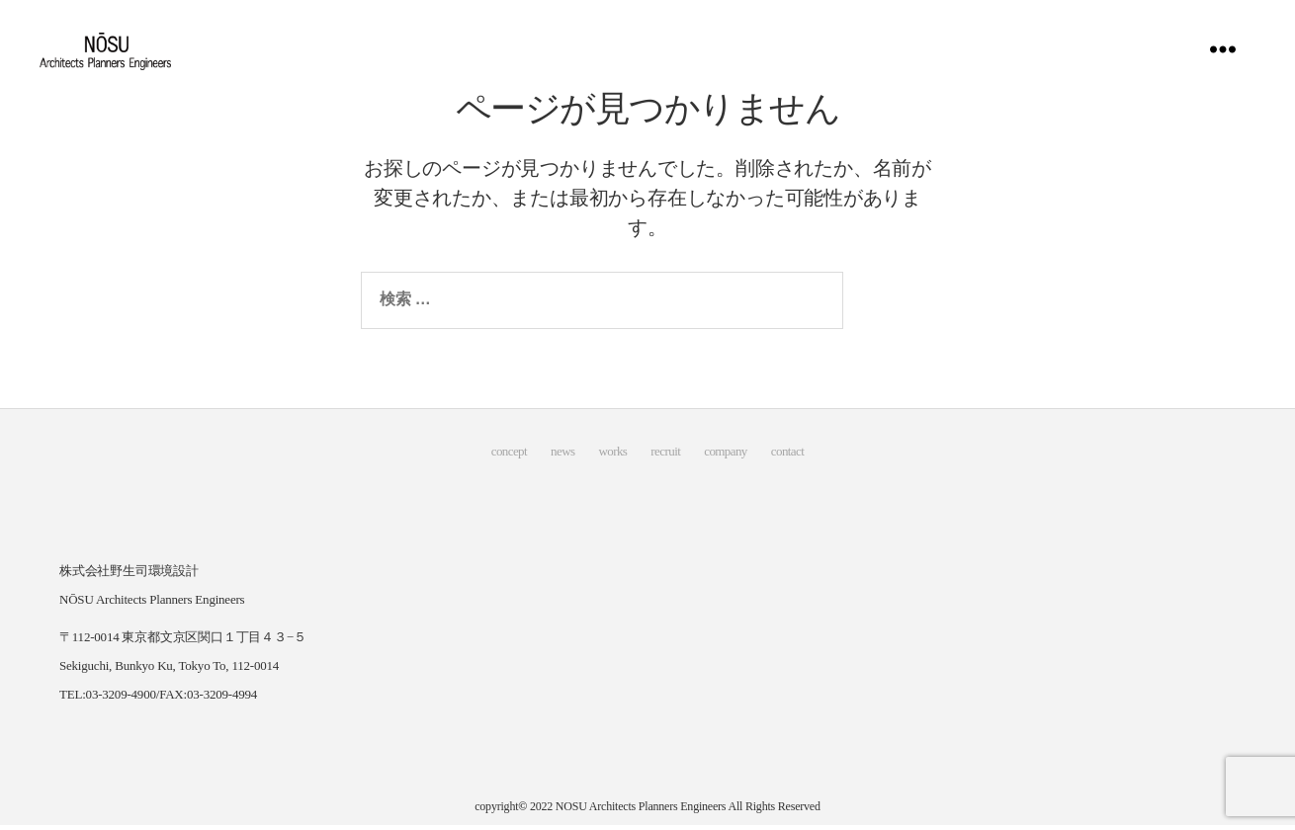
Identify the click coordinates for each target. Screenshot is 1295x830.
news (562, 458)
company (725, 458)
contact (787, 458)
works (612, 458)
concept (509, 458)
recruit (665, 458)
